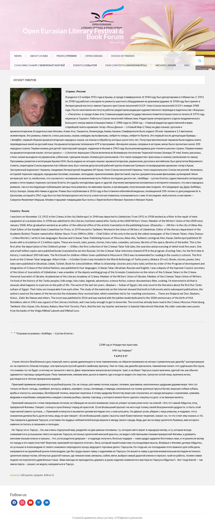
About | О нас (39, 55)
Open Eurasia (94, 55)
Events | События (85, 65)
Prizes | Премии (67, 55)
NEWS (18, 55)
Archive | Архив (165, 65)
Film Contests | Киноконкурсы (126, 65)
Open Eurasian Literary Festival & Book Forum (73, 34)
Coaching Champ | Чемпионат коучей (39, 65)
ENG (187, 65)
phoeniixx (137, 517)
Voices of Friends (123, 55)
